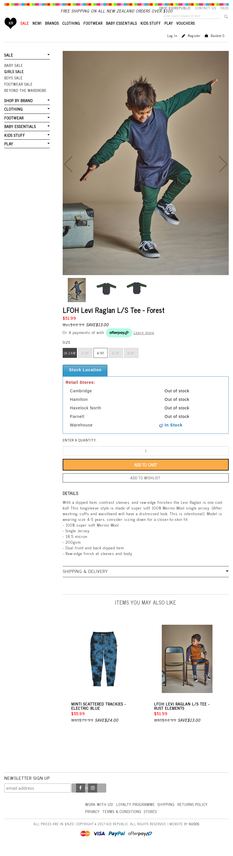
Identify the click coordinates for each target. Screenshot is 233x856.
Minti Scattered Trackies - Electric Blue (98, 714)
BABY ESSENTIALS (121, 33)
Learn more (144, 342)
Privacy (93, 819)
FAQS (224, 8)
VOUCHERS (185, 33)
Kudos (194, 832)
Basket (217, 45)
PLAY (168, 33)
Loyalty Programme (138, 813)
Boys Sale (13, 87)
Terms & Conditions (123, 819)
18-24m (70, 362)
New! (37, 33)
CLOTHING (71, 33)
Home (10, 33)
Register (194, 45)
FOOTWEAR (93, 33)
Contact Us (205, 8)
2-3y (85, 362)
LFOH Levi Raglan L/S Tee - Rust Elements (182, 714)
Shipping (169, 813)
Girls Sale (13, 81)
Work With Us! (100, 813)
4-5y (100, 362)
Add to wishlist (145, 487)
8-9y (131, 362)
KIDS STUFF (150, 33)
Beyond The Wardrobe (25, 99)
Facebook (80, 796)
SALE (25, 33)
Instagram (92, 796)
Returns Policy (196, 813)
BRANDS (52, 33)
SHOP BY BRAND (18, 109)
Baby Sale (13, 75)
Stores (154, 819)
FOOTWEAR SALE (18, 93)
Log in (172, 45)
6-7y (116, 362)
